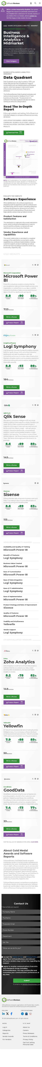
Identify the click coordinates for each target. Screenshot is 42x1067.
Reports (5, 1033)
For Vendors (7, 1039)
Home (5, 26)
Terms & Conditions (30, 1036)
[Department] (21, 936)
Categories (6, 1030)
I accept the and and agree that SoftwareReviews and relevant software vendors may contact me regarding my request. (21, 960)
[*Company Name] (21, 912)
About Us (26, 1027)
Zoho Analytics (19, 661)
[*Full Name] (21, 918)
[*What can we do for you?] (21, 950)
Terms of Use (18, 957)
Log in (5, 1027)
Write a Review (11, 317)
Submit (27, 980)
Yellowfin (13, 725)
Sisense (11, 494)
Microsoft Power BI (21, 278)
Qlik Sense (15, 416)
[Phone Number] (21, 930)
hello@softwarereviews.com (31, 984)
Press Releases (28, 1033)
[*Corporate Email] (21, 924)
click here (34, 842)
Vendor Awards (8, 1036)
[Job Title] (21, 942)
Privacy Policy (32, 957)
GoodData (14, 790)
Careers (26, 1030)
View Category (11, 61)
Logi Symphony (20, 346)
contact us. (33, 16)
